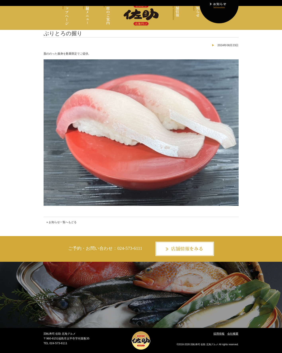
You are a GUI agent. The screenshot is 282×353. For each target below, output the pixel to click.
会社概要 (232, 333)
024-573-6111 (129, 248)
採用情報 (218, 333)
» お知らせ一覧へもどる (61, 222)
